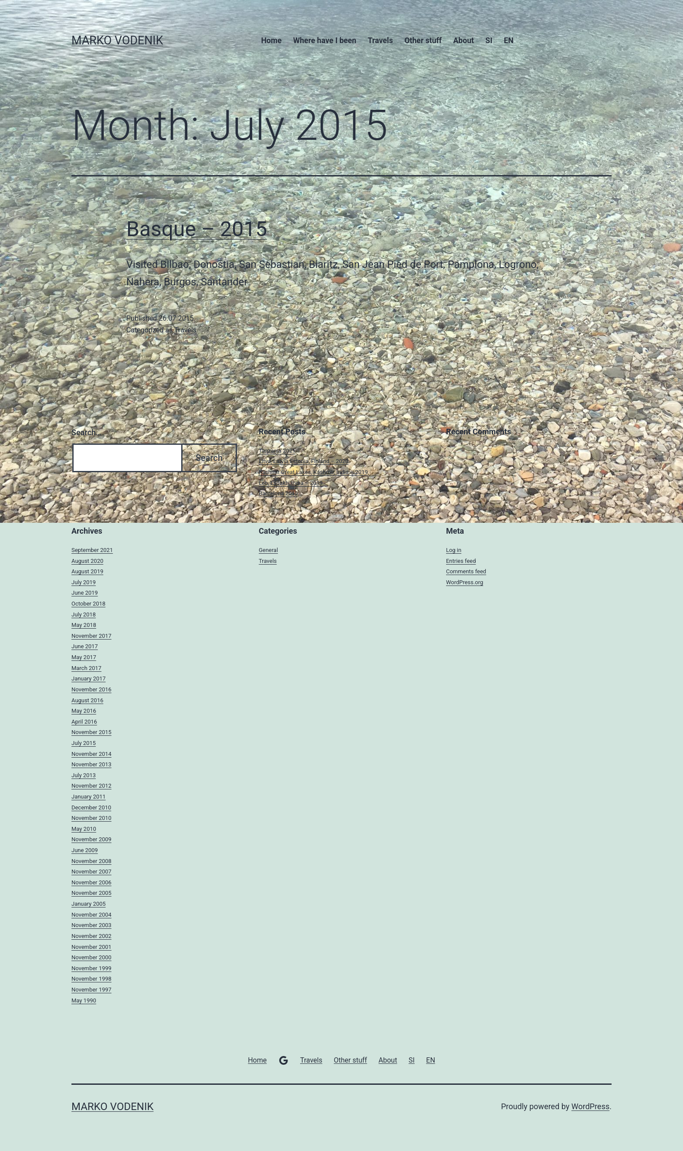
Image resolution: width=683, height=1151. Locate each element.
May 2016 (83, 711)
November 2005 (91, 893)
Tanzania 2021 (277, 450)
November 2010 (91, 818)
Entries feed (461, 561)
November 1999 (91, 968)
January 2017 (88, 678)
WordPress (590, 1106)
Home (271, 40)
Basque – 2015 (196, 229)
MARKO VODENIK (117, 40)
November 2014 (91, 754)
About (463, 40)
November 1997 (91, 989)
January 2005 (88, 903)
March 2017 (86, 668)
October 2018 (88, 603)
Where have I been (324, 40)
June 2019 (84, 592)
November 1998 (91, 978)
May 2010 (83, 829)
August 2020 (87, 561)
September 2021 (92, 550)
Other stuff (423, 40)
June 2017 (84, 646)
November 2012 (91, 785)
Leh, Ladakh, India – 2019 (291, 483)
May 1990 (83, 1000)
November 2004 (91, 914)
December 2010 (91, 807)
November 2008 (91, 861)
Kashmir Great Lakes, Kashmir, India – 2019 (313, 472)
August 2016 (87, 700)
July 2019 (83, 582)
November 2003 (91, 925)
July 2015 (83, 743)
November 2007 (91, 871)
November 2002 (91, 936)
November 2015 (91, 732)
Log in (453, 550)
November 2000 (91, 957)
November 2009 (91, 839)
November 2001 (91, 947)
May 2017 (83, 657)
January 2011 (88, 796)
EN (509, 40)
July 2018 (83, 614)
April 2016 (84, 721)
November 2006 (91, 882)
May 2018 (83, 625)
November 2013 (91, 764)
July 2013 (83, 775)
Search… (86, 432)
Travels (380, 40)
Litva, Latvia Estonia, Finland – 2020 (303, 461)
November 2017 (91, 636)
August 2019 (87, 571)
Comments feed (466, 571)
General (268, 550)
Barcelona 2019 (278, 493)
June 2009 (84, 850)
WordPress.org (464, 582)
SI (488, 40)
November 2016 (91, 689)
